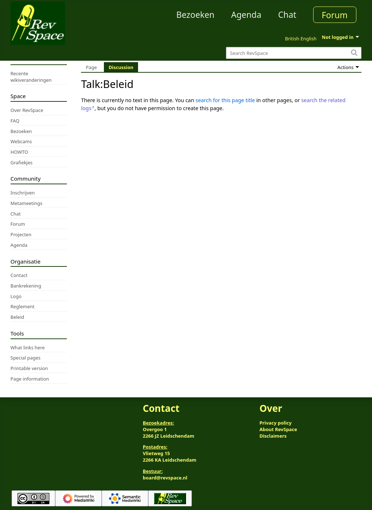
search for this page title (225, 100)
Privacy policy (275, 422)
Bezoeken (195, 14)
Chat (287, 14)
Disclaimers (273, 436)
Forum (335, 15)
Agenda (246, 14)
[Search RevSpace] (293, 53)
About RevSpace (278, 429)
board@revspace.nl (165, 477)
